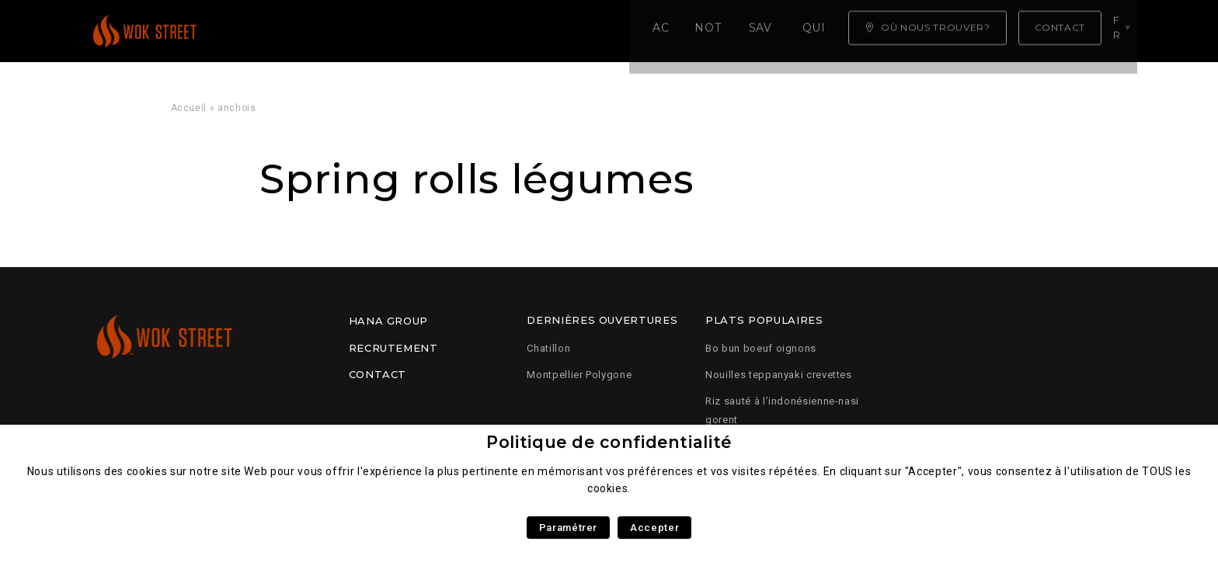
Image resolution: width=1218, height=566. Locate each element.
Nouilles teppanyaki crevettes (778, 374)
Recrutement (393, 348)
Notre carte (361, 31)
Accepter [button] (654, 527)
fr (1121, 30)
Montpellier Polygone (579, 374)
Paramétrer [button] (568, 527)
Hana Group (388, 320)
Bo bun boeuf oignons (760, 348)
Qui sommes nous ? (605, 31)
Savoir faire (473, 31)
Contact (377, 374)
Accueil (267, 31)
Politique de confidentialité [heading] (609, 442)
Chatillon (548, 348)
